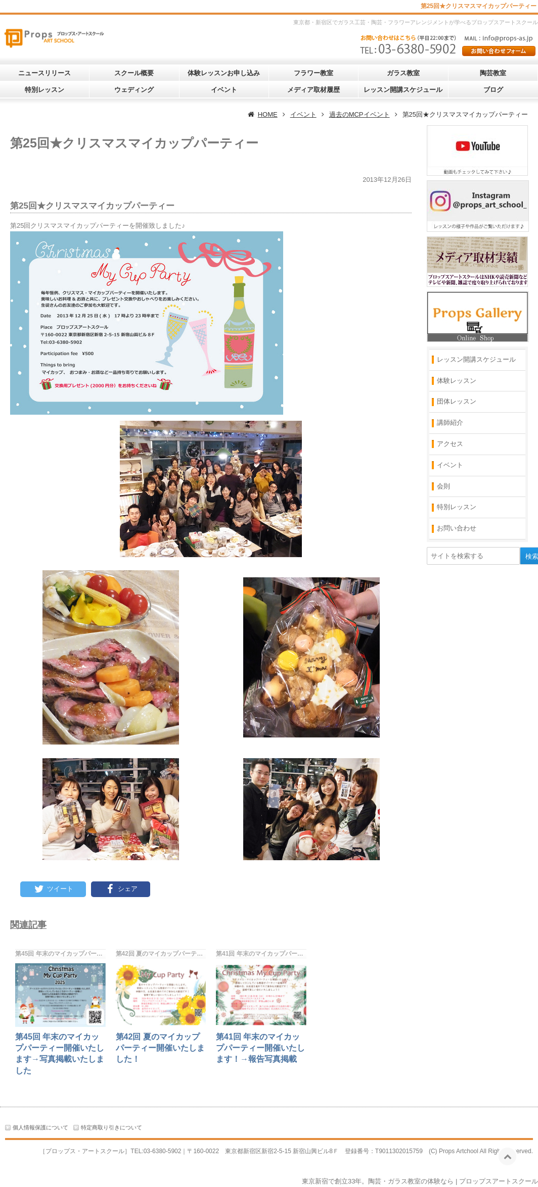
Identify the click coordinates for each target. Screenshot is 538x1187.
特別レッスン (44, 89)
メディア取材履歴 (313, 89)
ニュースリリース (44, 73)
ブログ (493, 89)
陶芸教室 (493, 73)
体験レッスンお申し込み (224, 73)
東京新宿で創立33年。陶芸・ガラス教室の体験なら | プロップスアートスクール (420, 1181)
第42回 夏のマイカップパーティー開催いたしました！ (160, 1048)
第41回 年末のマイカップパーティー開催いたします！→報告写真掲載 (260, 1048)
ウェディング (134, 89)
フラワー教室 (313, 73)
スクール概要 (134, 73)
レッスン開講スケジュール (403, 89)
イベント (224, 89)
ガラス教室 (403, 73)
